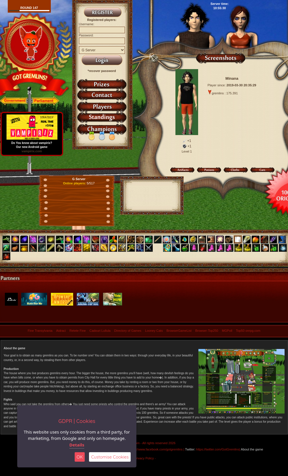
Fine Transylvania (40, 330)
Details (76, 445)
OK (80, 457)
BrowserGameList (179, 330)
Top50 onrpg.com (248, 330)
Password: (86, 35)
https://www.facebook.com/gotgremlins (156, 449)
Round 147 (29, 7)
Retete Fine (77, 330)
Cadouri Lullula (99, 330)
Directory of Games (128, 330)
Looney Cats (154, 330)
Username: (86, 24)
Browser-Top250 (206, 330)
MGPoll (227, 330)
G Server (79, 179)
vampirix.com (32, 151)
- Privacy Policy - (144, 458)
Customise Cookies (110, 457)
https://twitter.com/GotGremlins (217, 449)
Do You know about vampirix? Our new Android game (32, 143)
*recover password (102, 71)
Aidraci (61, 330)
